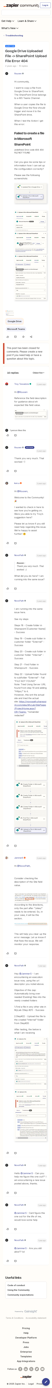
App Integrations (26, 1361)
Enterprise (26, 1351)
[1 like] (15, 430)
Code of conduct (16, 1285)
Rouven (17, 73)
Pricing (26, 1328)
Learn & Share (27, 21)
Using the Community (18, 1290)
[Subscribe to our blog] (31, 1369)
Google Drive (14, 321)
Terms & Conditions (14, 1318)
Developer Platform (26, 1337)
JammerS (18, 857)
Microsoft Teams (16, 329)
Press (26, 1342)
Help (26, 1333)
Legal (31, 1384)
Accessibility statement (36, 1318)
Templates (26, 1356)
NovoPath (19, 555)
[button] (45, 5)
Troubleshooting (14, 35)
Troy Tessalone (21, 384)
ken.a (16, 483)
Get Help (8, 21)
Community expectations (20, 1295)
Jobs (26, 1347)
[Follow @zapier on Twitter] (37, 1369)
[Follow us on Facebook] (20, 1369)
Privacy (40, 1384)
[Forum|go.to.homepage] (20, 5)
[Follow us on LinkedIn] (26, 1369)
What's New (10, 28)
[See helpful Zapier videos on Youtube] (42, 1369)
